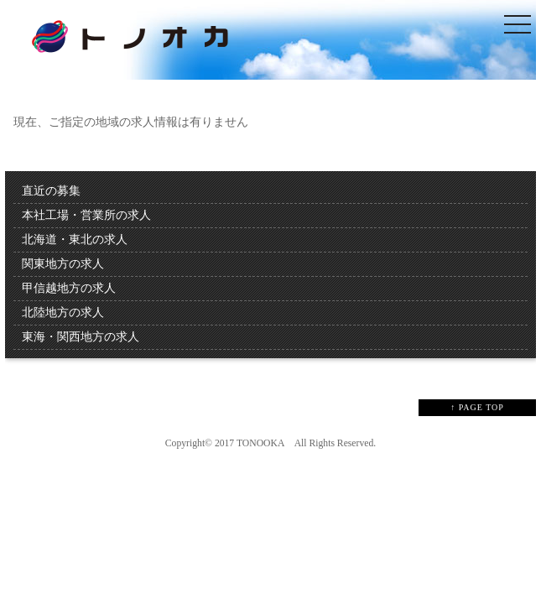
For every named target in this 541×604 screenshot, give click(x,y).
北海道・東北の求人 (74, 239)
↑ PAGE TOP (477, 407)
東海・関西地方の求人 (80, 337)
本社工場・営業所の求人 (86, 215)
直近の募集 (51, 191)
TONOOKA (260, 443)
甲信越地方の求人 (69, 288)
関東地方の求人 (63, 264)
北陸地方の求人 (63, 312)
